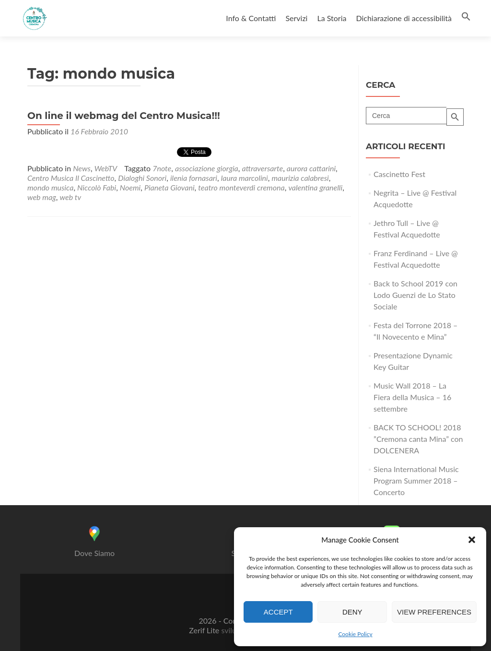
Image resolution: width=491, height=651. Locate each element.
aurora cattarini (311, 168)
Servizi (296, 18)
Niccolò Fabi (96, 187)
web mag (41, 196)
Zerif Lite (205, 630)
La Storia (331, 18)
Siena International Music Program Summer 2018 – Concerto (416, 480)
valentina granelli (315, 187)
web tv (71, 196)
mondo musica (50, 187)
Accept (278, 612)
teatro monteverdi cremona (241, 187)
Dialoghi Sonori (142, 177)
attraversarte (262, 168)
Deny (352, 612)
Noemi (130, 187)
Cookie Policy (355, 634)
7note (161, 168)
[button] (472, 539)
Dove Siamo (94, 552)
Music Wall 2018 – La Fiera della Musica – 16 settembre (412, 397)
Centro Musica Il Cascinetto (71, 177)
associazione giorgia (206, 168)
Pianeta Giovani (169, 187)
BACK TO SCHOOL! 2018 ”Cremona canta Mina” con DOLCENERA (418, 439)
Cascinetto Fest (399, 173)
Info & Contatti (251, 18)
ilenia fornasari (193, 177)
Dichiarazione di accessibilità (404, 18)
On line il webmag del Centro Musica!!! (123, 115)
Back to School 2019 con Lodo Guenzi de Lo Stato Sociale (415, 295)
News (82, 168)
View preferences (434, 612)
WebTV (105, 168)
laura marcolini (244, 177)
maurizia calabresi (299, 177)
